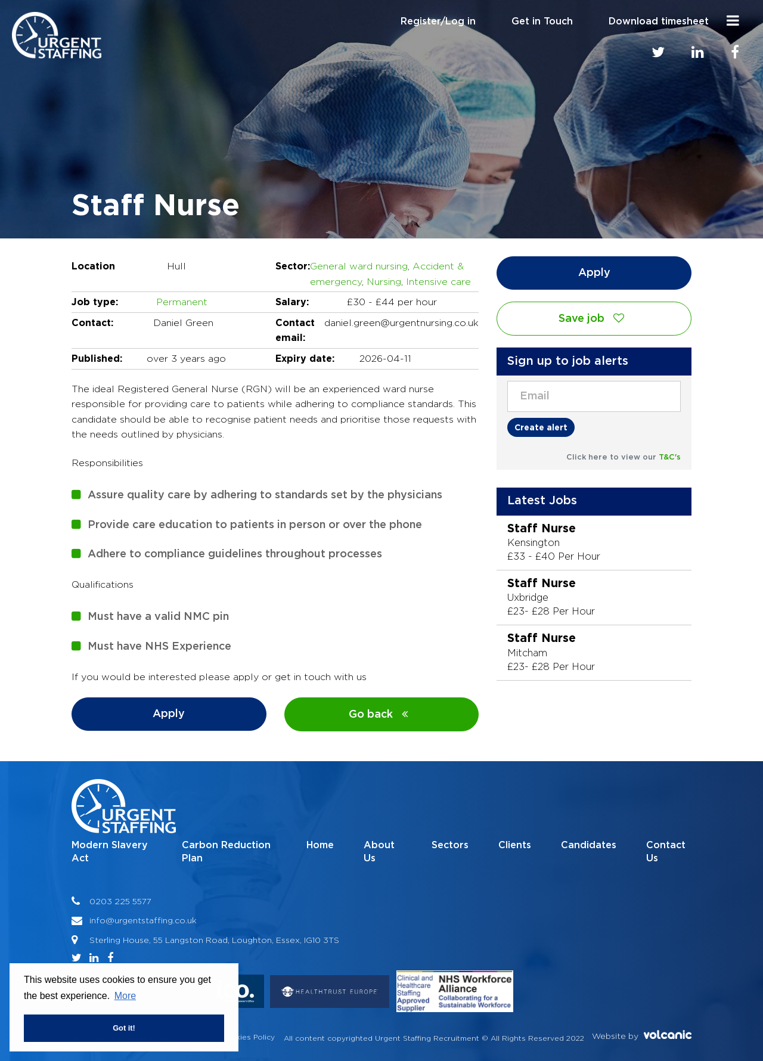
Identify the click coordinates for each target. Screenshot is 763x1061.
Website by (641, 1035)
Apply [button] (169, 714)
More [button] (125, 996)
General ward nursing (359, 266)
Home (320, 845)
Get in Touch (542, 21)
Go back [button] (381, 714)
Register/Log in (438, 21)
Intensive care (438, 282)
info (97, 920)
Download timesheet (659, 21)
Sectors (450, 845)
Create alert (540, 427)
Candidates (588, 845)
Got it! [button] (124, 1027)
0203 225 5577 (120, 900)
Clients (514, 845)
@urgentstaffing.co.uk (151, 920)
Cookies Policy (247, 1037)
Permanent (181, 302)
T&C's (670, 457)
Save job (594, 318)
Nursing (384, 282)
